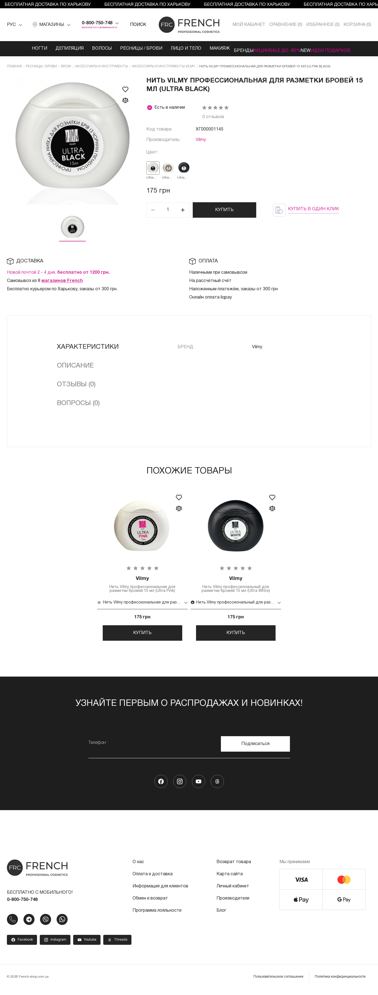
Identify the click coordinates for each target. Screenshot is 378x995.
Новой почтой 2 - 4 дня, (58, 271)
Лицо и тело (165, 48)
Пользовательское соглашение (278, 982)
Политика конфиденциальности (340, 982)
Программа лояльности (157, 916)
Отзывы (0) (76, 384)
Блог (221, 916)
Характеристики (88, 346)
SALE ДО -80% (285, 48)
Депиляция (49, 48)
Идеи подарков (347, 48)
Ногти (19, 48)
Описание (75, 365)
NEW (314, 48)
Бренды (227, 48)
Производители (232, 904)
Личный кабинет (232, 892)
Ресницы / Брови (120, 48)
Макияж (199, 48)
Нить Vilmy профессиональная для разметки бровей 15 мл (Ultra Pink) (142, 584)
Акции (253, 48)
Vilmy (201, 139)
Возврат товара (233, 868)
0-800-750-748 (97, 23)
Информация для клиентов (160, 892)
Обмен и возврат (150, 904)
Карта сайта (229, 880)
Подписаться (255, 750)
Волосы (81, 48)
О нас (138, 868)
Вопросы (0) (78, 402)
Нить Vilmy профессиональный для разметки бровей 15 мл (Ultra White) (236, 584)
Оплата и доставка (153, 880)
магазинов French (62, 280)
